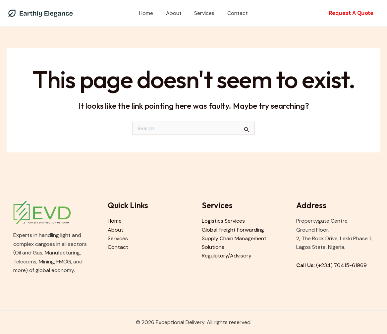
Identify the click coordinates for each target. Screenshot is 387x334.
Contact (234, 13)
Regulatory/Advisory (226, 255)
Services (203, 13)
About (175, 13)
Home (149, 13)
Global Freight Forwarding (233, 229)
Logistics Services (223, 220)
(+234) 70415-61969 (341, 265)
